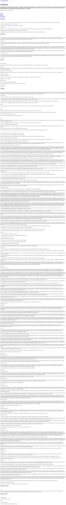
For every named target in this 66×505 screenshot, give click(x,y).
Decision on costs (4, 485)
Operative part (4, 493)
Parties (1, 14)
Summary (1, 13)
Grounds (1, 15)
